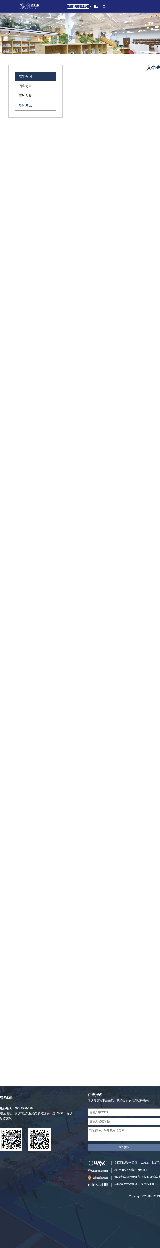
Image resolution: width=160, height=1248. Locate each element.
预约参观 (25, 96)
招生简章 (25, 86)
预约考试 (25, 105)
